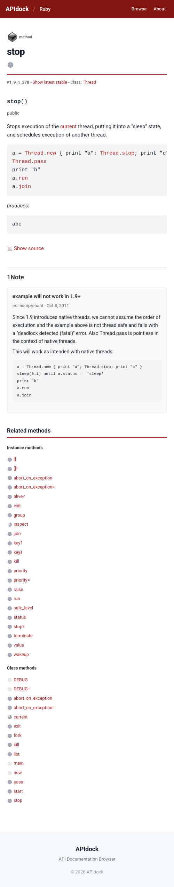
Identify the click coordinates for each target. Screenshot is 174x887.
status (20, 617)
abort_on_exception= (34, 487)
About (159, 8)
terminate (23, 635)
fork (18, 735)
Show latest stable (50, 82)
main (18, 763)
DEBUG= (22, 688)
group (19, 515)
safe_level (23, 607)
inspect (21, 524)
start (18, 791)
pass (40, 161)
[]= (16, 468)
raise (18, 589)
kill (16, 561)
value (19, 645)
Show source (29, 248)
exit (17, 505)
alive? (19, 496)
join (24, 186)
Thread (89, 82)
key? (18, 542)
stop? (19, 626)
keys (18, 552)
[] (15, 459)
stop (128, 153)
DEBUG (21, 679)
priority (20, 570)
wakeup (21, 654)
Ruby (45, 9)
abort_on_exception (33, 478)
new (51, 153)
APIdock (17, 9)
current (68, 126)
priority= (22, 580)
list (16, 754)
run (23, 178)
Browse (139, 8)
